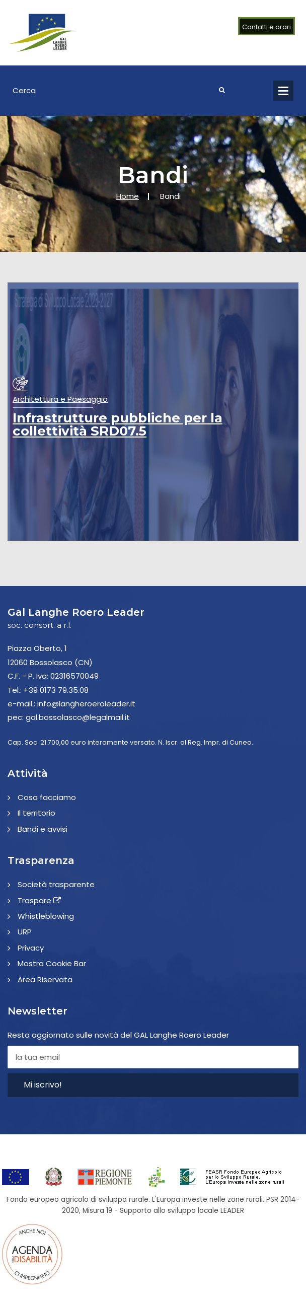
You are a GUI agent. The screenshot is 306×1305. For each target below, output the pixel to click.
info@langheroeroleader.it (86, 703)
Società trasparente (56, 884)
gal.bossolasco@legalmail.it (78, 717)
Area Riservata (45, 979)
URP (25, 931)
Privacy (31, 947)
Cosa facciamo (47, 797)
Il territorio (36, 813)
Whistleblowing (46, 916)
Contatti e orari (266, 27)
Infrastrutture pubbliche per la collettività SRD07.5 (117, 424)
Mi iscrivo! (43, 1085)
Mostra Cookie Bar (52, 963)
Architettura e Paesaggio (60, 399)
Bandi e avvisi (42, 829)
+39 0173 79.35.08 (56, 690)
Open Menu (283, 91)
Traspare (39, 900)
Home (127, 196)
